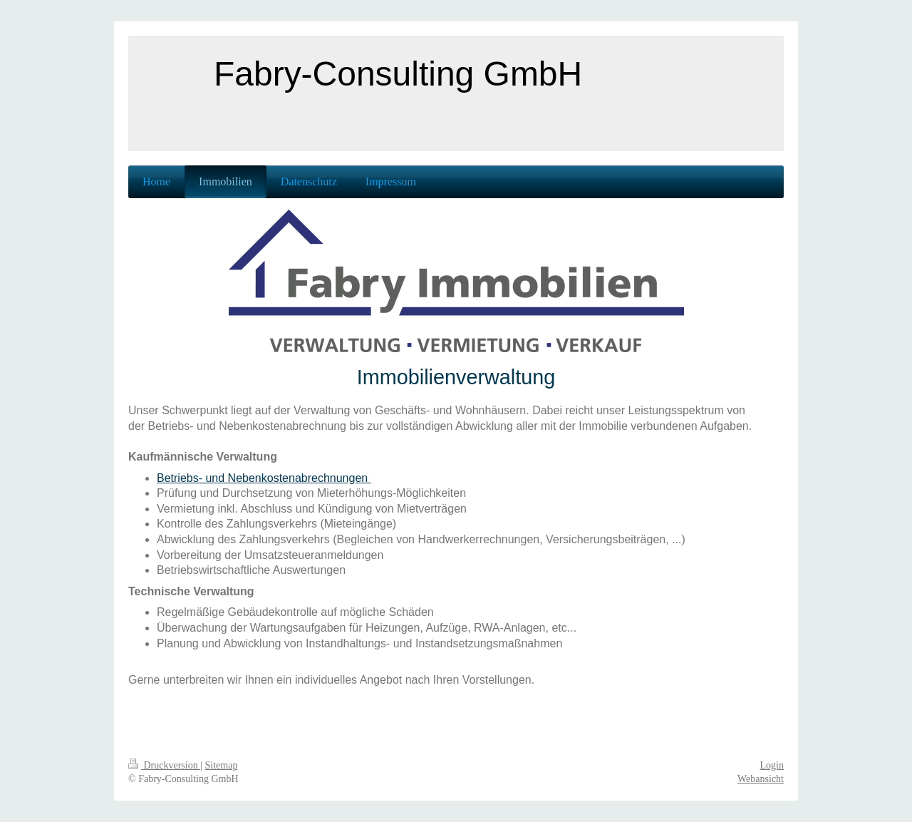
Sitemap (221, 765)
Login (772, 765)
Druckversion (164, 765)
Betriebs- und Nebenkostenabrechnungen (264, 478)
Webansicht (760, 779)
